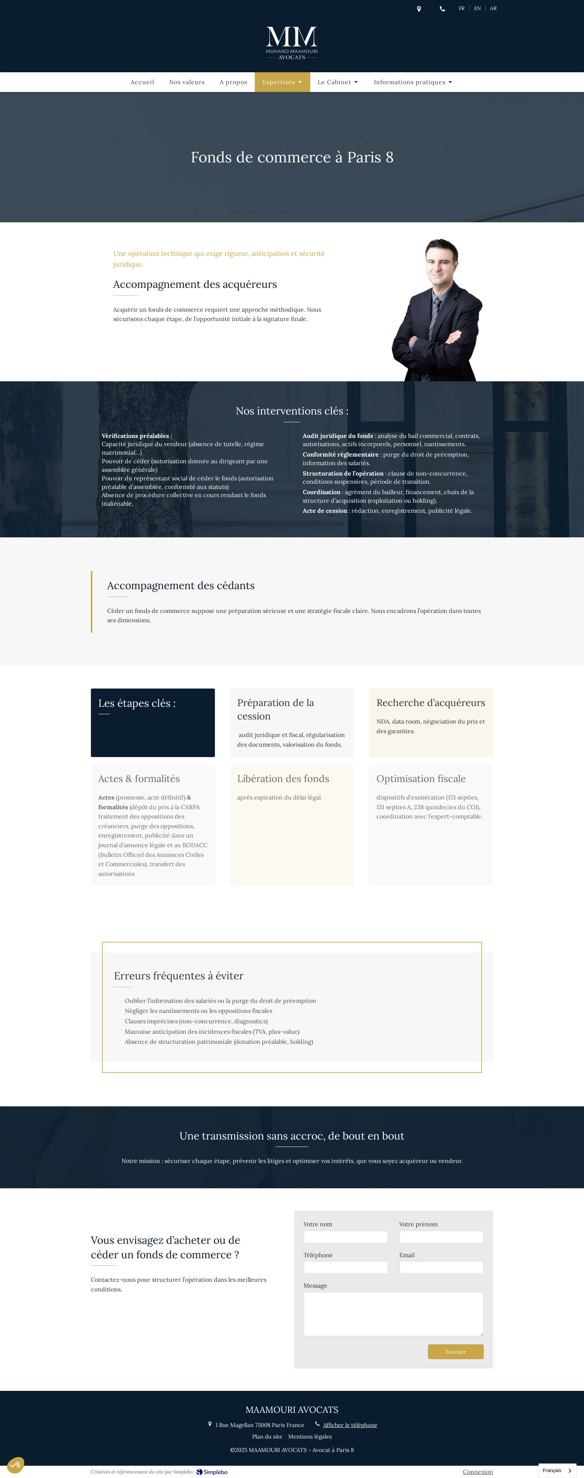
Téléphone (318, 1255)
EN (477, 8)
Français (552, 1470)
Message (315, 1285)
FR (462, 8)
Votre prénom (418, 1224)
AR (493, 8)
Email (407, 1255)
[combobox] (558, 1470)
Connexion (478, 1471)
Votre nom (318, 1224)
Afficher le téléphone (350, 1424)
